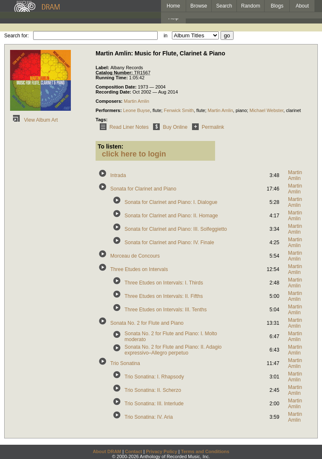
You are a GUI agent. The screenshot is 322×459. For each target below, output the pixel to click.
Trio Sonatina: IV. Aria (149, 417)
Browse (198, 6)
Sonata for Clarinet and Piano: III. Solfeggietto (176, 229)
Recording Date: (114, 91)
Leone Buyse (136, 110)
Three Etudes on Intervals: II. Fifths (164, 296)
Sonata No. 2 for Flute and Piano (147, 323)
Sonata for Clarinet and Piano (143, 189)
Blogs (277, 6)
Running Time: (112, 77)
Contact (133, 451)
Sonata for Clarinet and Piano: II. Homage (171, 216)
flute (157, 110)
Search (224, 6)
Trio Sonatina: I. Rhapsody (154, 377)
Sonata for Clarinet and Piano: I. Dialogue (171, 202)
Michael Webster (266, 110)
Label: (103, 67)
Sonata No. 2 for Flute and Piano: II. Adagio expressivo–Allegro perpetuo (173, 350)
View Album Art (34, 120)
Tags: (102, 119)
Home (173, 6)
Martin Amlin (136, 101)
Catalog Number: (115, 72)
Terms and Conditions (205, 451)
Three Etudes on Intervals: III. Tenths (166, 310)
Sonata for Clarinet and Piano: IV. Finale (169, 242)
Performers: (109, 110)
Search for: (16, 36)
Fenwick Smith (179, 110)
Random (250, 6)
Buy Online (168, 127)
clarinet (293, 110)
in (165, 36)
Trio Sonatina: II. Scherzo (153, 390)
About (302, 6)
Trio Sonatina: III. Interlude (154, 404)
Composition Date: (117, 86)
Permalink (206, 127)
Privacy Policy (161, 451)
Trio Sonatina (125, 363)
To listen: (110, 146)
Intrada (118, 175)
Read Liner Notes (122, 127)
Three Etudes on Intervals (139, 269)
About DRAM (107, 451)
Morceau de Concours (135, 256)
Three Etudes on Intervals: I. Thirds (164, 283)
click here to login (134, 154)
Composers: (110, 101)
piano (241, 110)
